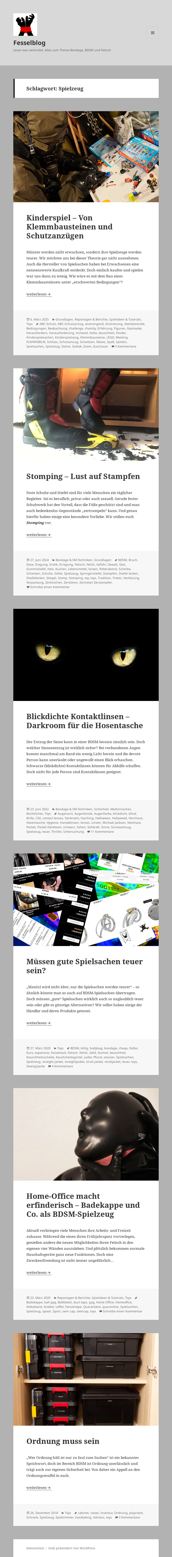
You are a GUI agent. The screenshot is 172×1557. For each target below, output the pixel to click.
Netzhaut (134, 822)
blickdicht (120, 813)
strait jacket (94, 1062)
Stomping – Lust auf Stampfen (83, 476)
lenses (85, 822)
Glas (122, 564)
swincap (82, 1311)
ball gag (50, 1302)
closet (94, 1513)
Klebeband (34, 1307)
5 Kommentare (125, 346)
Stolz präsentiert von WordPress (71, 1548)
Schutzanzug (68, 342)
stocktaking (83, 1517)
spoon (46, 1311)
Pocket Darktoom (49, 827)
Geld (92, 1053)
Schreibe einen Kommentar (50, 587)
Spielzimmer (64, 1517)
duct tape (80, 1302)
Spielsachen (35, 346)
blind (132, 813)
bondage (110, 1048)
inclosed (82, 333)
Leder (88, 1057)
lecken (93, 569)
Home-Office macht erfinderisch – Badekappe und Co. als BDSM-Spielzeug (83, 1205)
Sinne (105, 827)
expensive (42, 1053)
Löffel (60, 1307)
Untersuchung (73, 831)
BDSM (122, 560)
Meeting (122, 337)
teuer (46, 831)
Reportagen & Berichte (91, 319)
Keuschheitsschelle (40, 1057)
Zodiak (77, 346)
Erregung (66, 564)
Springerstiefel (90, 573)
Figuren (119, 328)
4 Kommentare (62, 1066)
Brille (30, 818)
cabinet (83, 1513)
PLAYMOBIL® (35, 342)
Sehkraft (93, 827)
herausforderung (61, 333)
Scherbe (125, 569)
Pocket (31, 827)
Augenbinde (83, 813)
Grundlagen (64, 319)
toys (93, 578)
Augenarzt (65, 813)
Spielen (121, 342)
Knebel (49, 1307)
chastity (90, 328)
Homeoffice (124, 1302)
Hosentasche (35, 822)
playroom (136, 1513)
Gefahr (101, 564)
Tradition (104, 578)
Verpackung (35, 582)
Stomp (62, 578)
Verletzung (131, 578)
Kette (93, 333)
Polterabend (108, 569)
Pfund (97, 1057)
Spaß (110, 342)
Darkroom (72, 818)
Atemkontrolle (134, 324)
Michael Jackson (114, 822)
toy (87, 578)
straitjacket (112, 1062)
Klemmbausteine (92, 337)
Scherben (33, 573)
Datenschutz (35, 1548)
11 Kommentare (102, 831)
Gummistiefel (36, 569)
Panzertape (73, 1307)
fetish (91, 564)
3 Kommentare (129, 1517)
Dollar (133, 1048)
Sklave (100, 342)
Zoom (87, 346)
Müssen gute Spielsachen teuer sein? (84, 965)
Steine (65, 346)
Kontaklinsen (69, 822)
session (109, 1057)
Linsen (96, 822)
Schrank (32, 1517)
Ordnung (121, 1513)
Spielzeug (53, 346)
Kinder (120, 333)
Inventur (106, 1513)
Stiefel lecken (128, 573)
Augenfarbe (102, 813)
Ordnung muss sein (62, 1441)
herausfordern (36, 333)
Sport (57, 1311)
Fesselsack (58, 1053)
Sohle (58, 573)
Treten (117, 578)
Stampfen (110, 573)
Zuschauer (100, 346)
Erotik (53, 564)
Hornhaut (135, 818)
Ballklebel (65, 1302)
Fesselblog (29, 42)
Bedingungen (36, 328)
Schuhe (47, 573)
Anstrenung (114, 324)
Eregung (41, 564)
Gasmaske (134, 328)
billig (84, 1048)
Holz (50, 569)
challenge (76, 328)
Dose (29, 564)
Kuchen (60, 569)
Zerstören (71, 582)
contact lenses (53, 818)
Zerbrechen (53, 582)
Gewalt (112, 564)
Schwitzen (87, 342)
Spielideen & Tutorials (125, 319)
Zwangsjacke (35, 1066)
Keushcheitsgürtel (69, 1057)
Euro (29, 1053)
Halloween (102, 818)
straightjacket (74, 1062)
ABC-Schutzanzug (70, 324)
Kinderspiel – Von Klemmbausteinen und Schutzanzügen (69, 227)
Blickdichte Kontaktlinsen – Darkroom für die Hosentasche (84, 720)
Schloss (52, 342)
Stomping (76, 578)
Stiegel (51, 578)
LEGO (110, 337)
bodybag (96, 1048)
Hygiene (52, 822)
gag (91, 1302)
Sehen (81, 827)
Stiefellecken (35, 578)
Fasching (87, 818)
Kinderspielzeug (67, 337)
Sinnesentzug (121, 827)
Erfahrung (104, 328)
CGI (38, 818)
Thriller (56, 831)
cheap (123, 1048)
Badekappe (34, 1302)
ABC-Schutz (48, 324)
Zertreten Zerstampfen (95, 582)
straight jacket (52, 1062)
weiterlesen (39, 294)
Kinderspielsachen (39, 337)
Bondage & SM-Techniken (74, 560)
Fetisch (80, 564)
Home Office (105, 1302)
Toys (29, 324)
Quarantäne (92, 1307)
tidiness (98, 1517)
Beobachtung (57, 328)
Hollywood (119, 818)
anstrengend (94, 324)
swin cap (68, 1311)
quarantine (110, 1307)
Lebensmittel (77, 569)
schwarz (69, 827)
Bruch (133, 560)
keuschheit (106, 333)
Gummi (103, 1053)
